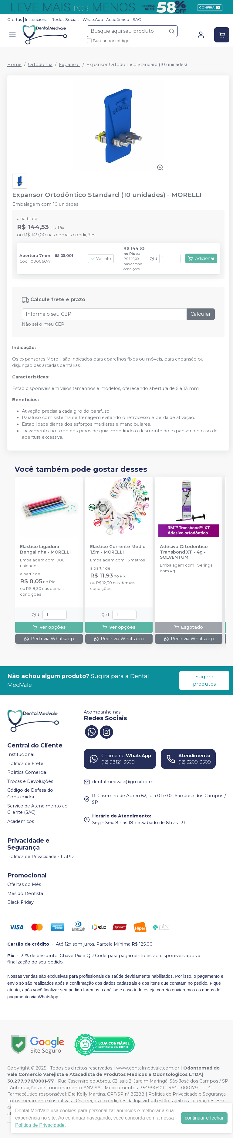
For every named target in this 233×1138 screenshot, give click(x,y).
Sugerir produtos (204, 680)
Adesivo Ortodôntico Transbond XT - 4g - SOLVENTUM (184, 552)
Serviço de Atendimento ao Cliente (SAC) (37, 809)
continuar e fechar (204, 1117)
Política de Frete (25, 763)
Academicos (20, 821)
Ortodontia (40, 64)
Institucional (37, 19)
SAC (137, 19)
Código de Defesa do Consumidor (30, 794)
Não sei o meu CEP (43, 324)
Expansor (69, 64)
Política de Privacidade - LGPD (40, 856)
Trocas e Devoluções (30, 781)
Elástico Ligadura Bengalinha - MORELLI (45, 549)
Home (14, 64)
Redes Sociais (65, 19)
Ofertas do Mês (24, 884)
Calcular (201, 314)
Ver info (100, 258)
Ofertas (14, 19)
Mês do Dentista (25, 893)
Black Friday (20, 902)
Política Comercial (27, 772)
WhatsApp (93, 19)
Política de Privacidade (40, 1125)
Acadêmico (117, 19)
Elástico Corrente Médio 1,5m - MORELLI (118, 549)
